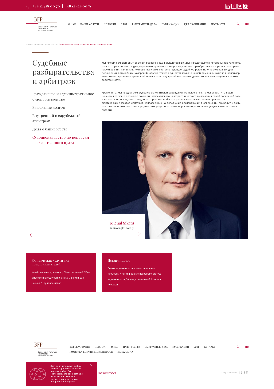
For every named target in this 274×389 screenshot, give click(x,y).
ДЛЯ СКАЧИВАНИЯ (196, 24)
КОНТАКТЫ (218, 24)
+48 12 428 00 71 (81, 5)
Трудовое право (51, 288)
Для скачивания (79, 351)
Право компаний (73, 277)
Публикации (180, 351)
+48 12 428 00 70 (47, 5)
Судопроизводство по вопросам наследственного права (80, 44)
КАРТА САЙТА (125, 356)
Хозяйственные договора (46, 277)
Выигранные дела (156, 351)
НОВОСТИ (114, 24)
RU (247, 24)
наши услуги (48, 44)
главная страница (33, 44)
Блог (196, 351)
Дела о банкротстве (50, 130)
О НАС (78, 24)
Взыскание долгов (48, 107)
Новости (100, 351)
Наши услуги (131, 351)
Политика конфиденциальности (91, 356)
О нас (114, 351)
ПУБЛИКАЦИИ (173, 24)
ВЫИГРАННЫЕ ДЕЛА (147, 24)
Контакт (209, 351)
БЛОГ (128, 24)
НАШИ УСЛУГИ (95, 24)
